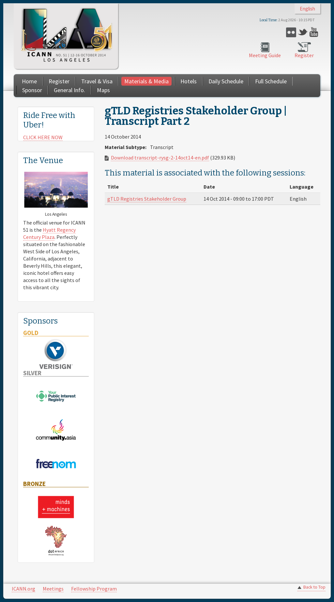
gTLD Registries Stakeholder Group (146, 198)
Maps (103, 90)
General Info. (69, 90)
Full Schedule (271, 81)
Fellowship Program (94, 588)
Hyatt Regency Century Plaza (49, 233)
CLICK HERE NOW (43, 137)
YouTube (315, 32)
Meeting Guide (265, 55)
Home (29, 81)
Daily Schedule (225, 81)
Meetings (53, 588)
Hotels (188, 81)
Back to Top (314, 587)
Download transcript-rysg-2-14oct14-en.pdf (160, 157)
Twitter (303, 32)
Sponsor (32, 90)
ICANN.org (23, 588)
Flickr (291, 32)
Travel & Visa (97, 81)
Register (304, 55)
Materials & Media (146, 81)
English (307, 9)
